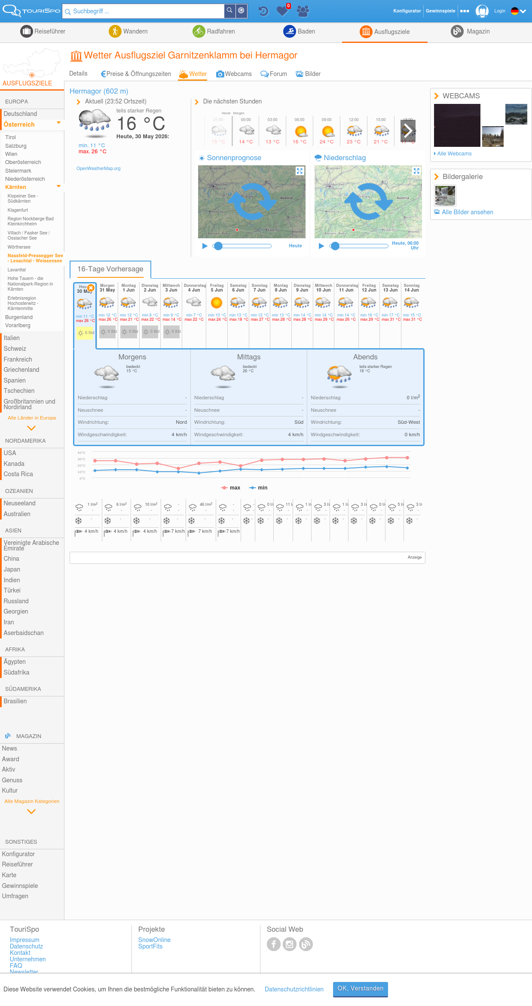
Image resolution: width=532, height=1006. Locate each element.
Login (500, 11)
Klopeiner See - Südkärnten (23, 199)
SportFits (150, 947)
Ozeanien (19, 491)
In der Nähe (248, 12)
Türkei (12, 591)
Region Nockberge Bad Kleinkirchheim (31, 221)
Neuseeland (19, 504)
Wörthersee (19, 247)
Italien (11, 338)
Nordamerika (25, 441)
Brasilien (15, 702)
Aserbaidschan (23, 633)
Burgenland (19, 317)
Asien (13, 531)
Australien (16, 514)
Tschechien (18, 391)
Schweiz (14, 349)
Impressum (25, 940)
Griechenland (21, 370)
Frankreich (17, 360)
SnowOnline (154, 940)
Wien (11, 154)
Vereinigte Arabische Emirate (31, 546)
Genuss (12, 781)
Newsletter (24, 973)
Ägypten (14, 662)
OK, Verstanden (360, 989)
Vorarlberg (18, 325)
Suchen (236, 11)
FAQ (16, 966)
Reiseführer (49, 32)
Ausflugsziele (391, 32)
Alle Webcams (454, 154)
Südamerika (23, 689)
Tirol (10, 137)
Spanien (14, 381)
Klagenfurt (18, 210)
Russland (15, 602)
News (9, 749)
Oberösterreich (23, 162)
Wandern (134, 32)
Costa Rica (18, 474)
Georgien (15, 612)
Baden (305, 32)
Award (10, 760)
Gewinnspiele (20, 886)
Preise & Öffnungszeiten (139, 74)
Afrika (15, 650)
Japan (11, 570)
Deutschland (20, 114)
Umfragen (15, 897)
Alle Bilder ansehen (467, 213)
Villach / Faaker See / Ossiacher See (29, 235)
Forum (278, 74)
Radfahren (220, 32)
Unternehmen (28, 960)
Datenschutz (26, 947)
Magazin (477, 32)
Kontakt (20, 953)
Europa (16, 102)
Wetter (198, 74)
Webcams (238, 74)
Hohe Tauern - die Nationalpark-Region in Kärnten (30, 284)
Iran (8, 623)
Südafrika (16, 673)
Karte (9, 875)
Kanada (13, 464)
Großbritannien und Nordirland (29, 404)
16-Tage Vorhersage (110, 269)
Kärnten (15, 187)
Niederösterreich (25, 179)
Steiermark (18, 171)
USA (9, 453)
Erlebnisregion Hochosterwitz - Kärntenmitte (23, 303)
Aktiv (8, 770)
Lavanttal (17, 270)
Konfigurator (18, 854)
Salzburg (16, 146)
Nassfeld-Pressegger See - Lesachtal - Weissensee (35, 258)
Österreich (18, 125)
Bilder (313, 74)
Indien (11, 580)
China (11, 559)
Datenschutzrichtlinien (294, 990)
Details (78, 74)
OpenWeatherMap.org (98, 169)
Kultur (10, 791)
